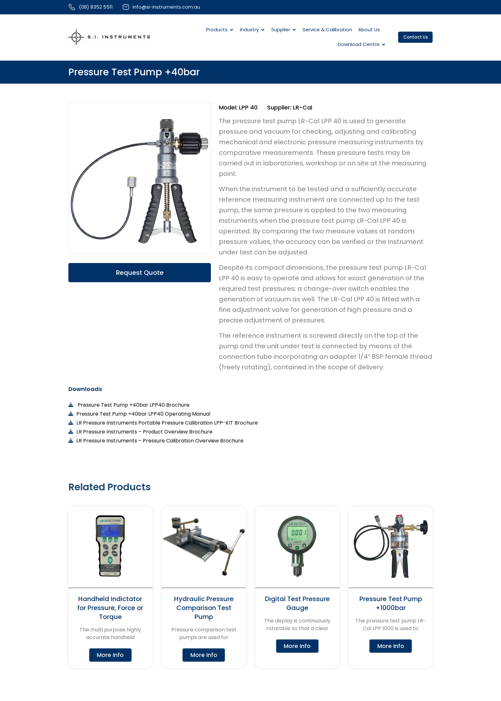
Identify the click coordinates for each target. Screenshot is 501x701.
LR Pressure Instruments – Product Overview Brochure (144, 432)
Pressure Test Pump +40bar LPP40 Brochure (132, 405)
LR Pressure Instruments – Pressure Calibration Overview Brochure (159, 441)
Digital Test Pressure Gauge (297, 604)
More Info (110, 656)
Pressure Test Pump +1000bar (390, 604)
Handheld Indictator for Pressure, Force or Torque (110, 608)
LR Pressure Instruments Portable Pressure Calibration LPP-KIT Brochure (167, 423)
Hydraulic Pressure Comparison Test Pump (204, 608)
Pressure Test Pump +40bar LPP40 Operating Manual (143, 414)
